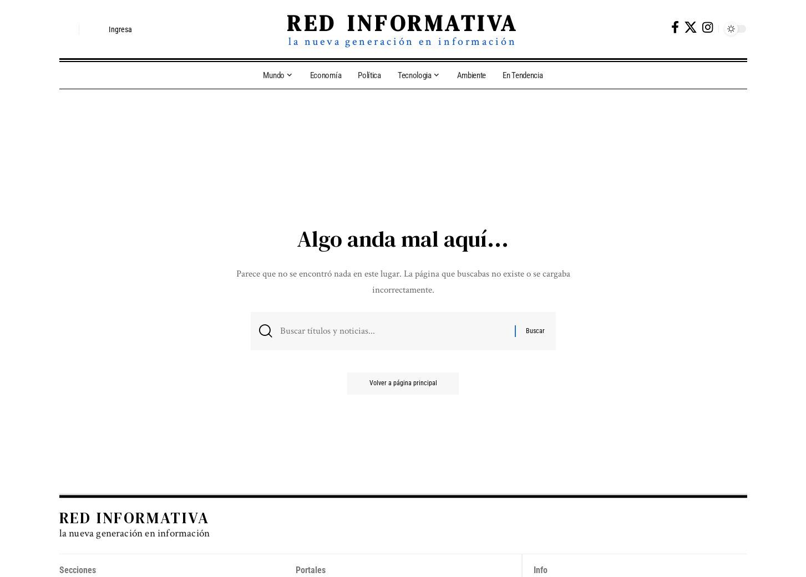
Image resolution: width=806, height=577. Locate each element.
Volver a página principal (403, 383)
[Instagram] (707, 27)
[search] (67, 29)
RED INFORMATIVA (403, 23)
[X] (690, 27)
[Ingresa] (110, 29)
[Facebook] (675, 27)
